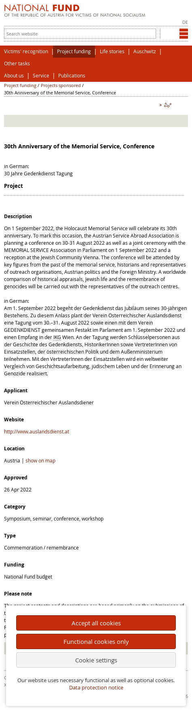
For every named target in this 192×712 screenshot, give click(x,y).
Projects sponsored (61, 85)
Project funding (74, 51)
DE (185, 22)
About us (14, 76)
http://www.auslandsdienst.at (36, 431)
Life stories (112, 51)
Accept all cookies (96, 623)
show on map (40, 460)
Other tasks (17, 63)
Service (41, 76)
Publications (71, 76)
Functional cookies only (96, 641)
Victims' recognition (26, 51)
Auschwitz (144, 51)
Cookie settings (96, 660)
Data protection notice (96, 687)
